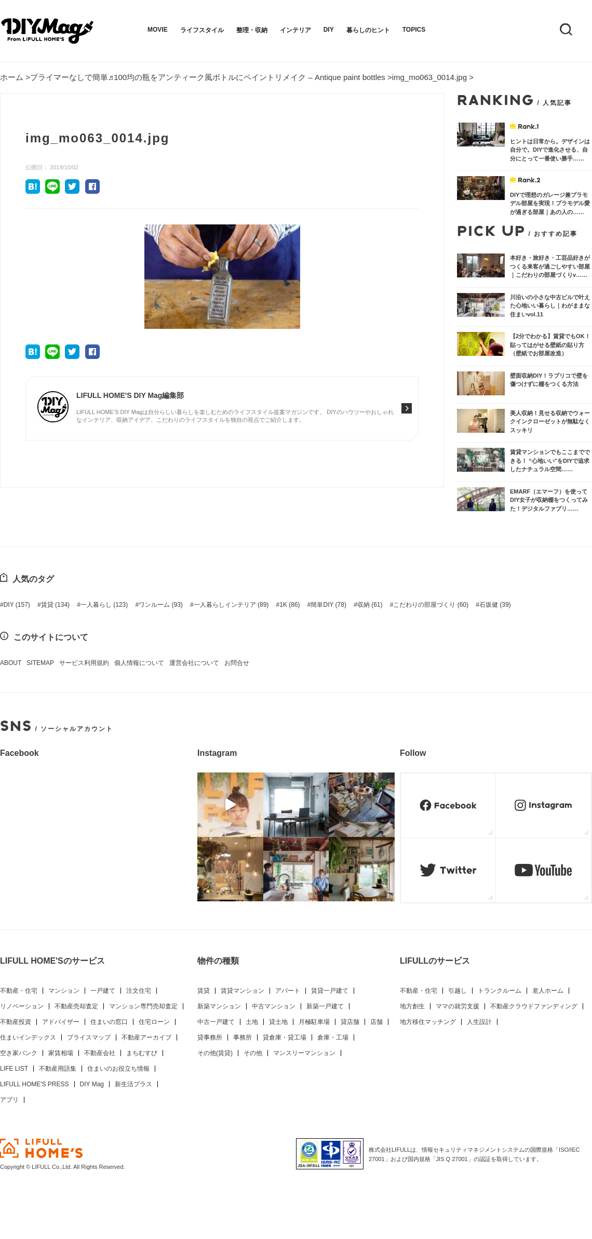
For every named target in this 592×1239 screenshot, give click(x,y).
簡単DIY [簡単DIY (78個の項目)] (328, 605)
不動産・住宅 (18, 991)
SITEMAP (40, 663)
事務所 (242, 1037)
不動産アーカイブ (146, 1037)
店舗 (376, 1022)
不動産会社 (99, 1053)
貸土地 (278, 1022)
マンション (63, 991)
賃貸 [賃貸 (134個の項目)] (55, 605)
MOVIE (157, 29)
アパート (287, 991)
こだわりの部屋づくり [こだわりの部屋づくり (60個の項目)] (430, 605)
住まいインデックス (28, 1037)
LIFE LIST (14, 1068)
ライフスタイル (202, 30)
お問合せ (236, 663)
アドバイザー (60, 1022)
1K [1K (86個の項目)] (289, 605)
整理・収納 (251, 30)
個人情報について (139, 663)
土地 (252, 1022)
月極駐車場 (314, 1022)
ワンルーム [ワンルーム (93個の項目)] (161, 605)
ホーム (11, 77)
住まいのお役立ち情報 (118, 1068)
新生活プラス (133, 1084)
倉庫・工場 (332, 1037)
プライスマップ (89, 1037)
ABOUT (10, 663)
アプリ (9, 1100)
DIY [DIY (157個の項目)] (17, 605)
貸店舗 (350, 1022)
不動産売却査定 (76, 1006)
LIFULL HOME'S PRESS (34, 1084)
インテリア (295, 30)
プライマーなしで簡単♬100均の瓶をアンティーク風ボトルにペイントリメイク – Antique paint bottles (207, 77)
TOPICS (413, 29)
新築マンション (219, 1006)
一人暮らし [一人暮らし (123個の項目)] (104, 605)
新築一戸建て (325, 1006)
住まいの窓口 (109, 1022)
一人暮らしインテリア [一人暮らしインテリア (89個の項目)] (231, 605)
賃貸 (203, 991)
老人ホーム (547, 991)
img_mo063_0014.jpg (429, 77)
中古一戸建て (216, 1022)
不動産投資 (15, 1022)
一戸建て (102, 991)
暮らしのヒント (368, 30)
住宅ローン (154, 1022)
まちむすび (141, 1053)
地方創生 (412, 1006)
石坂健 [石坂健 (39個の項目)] (495, 605)
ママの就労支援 (457, 1006)
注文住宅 (138, 991)
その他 (253, 1053)
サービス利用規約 (84, 663)
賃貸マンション (242, 991)
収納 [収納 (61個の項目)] (370, 605)
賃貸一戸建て (329, 991)
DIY (329, 29)
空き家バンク (18, 1053)
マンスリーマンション (304, 1053)
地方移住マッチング (428, 1022)
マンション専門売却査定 (143, 1006)
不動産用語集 (57, 1068)
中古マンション (273, 1006)
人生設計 (479, 1022)
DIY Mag (92, 1084)
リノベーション (22, 1006)
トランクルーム (499, 991)
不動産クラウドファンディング (533, 1006)
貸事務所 (209, 1037)
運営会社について (194, 663)
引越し (457, 991)
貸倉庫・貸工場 (284, 1037)
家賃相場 (60, 1053)
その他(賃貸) (215, 1053)
